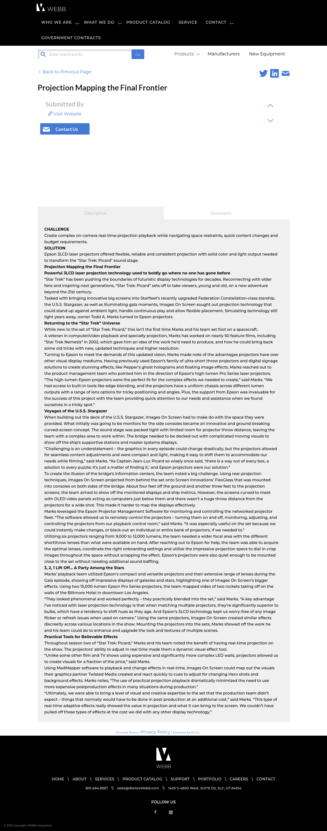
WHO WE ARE (56, 22)
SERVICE (187, 22)
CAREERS (239, 779)
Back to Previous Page (64, 72)
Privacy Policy (155, 732)
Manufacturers (224, 54)
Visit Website (65, 114)
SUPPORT (180, 779)
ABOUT (78, 779)
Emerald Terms (127, 732)
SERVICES (104, 779)
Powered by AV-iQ (186, 732)
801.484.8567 (95, 788)
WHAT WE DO (99, 22)
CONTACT (216, 22)
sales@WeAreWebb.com (137, 788)
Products (186, 54)
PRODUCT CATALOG (148, 22)
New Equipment (267, 54)
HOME (56, 779)
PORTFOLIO (210, 779)
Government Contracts (71, 38)
